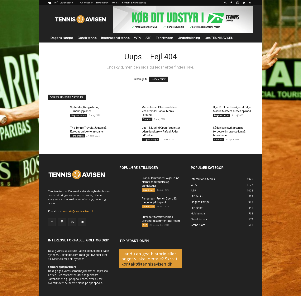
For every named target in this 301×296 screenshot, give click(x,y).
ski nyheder (77, 259)
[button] (225, 2)
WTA (137, 38)
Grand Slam (148, 190)
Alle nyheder (86, 3)
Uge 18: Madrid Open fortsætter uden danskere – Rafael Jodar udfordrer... (161, 131)
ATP (148, 38)
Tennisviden (164, 38)
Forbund (147, 119)
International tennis (115, 38)
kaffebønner (55, 279)
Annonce (218, 139)
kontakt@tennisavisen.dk (78, 211)
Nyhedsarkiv (102, 3)
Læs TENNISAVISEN (218, 38)
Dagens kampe (61, 38)
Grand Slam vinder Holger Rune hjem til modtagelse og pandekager (160, 182)
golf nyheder (93, 255)
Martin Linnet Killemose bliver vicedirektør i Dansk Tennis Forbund (159, 111)
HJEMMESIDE (158, 79)
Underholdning (189, 38)
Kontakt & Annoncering (134, 3)
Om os (115, 3)
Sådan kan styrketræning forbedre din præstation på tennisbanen (229, 131)
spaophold (95, 283)
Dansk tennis (87, 38)
